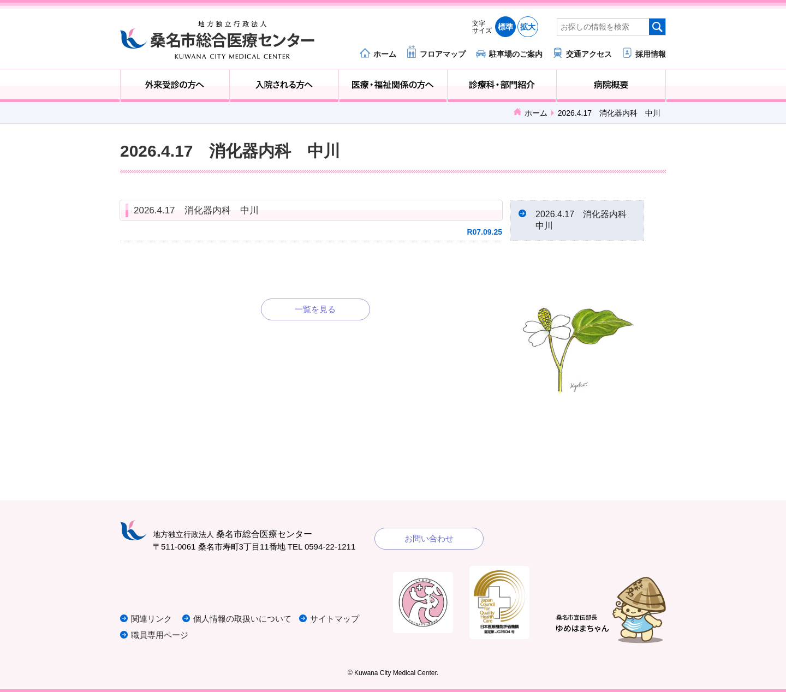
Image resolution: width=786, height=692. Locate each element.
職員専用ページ (159, 635)
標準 (505, 26)
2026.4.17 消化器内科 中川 (196, 210)
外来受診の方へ (175, 85)
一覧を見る (315, 309)
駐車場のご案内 (516, 54)
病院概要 (611, 85)
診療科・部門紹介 (502, 85)
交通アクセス (589, 54)
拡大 (527, 26)
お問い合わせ (429, 538)
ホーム (384, 54)
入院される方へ (284, 85)
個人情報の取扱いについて (242, 619)
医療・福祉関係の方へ (393, 85)
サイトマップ (334, 619)
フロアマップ (443, 54)
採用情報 (650, 54)
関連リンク (151, 619)
